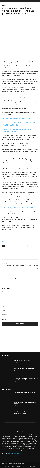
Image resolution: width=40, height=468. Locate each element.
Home (3, 3)
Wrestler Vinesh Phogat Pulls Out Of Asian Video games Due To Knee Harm (29, 267)
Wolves (14, 247)
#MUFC (5, 125)
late (25, 246)
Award (11, 246)
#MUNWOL (14, 125)
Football (7, 3)
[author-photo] (20, 276)
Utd (7, 247)
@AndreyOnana (29, 123)
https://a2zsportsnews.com (20, 280)
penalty (3, 247)
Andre (7, 246)
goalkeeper (21, 246)
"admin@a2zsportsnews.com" (14, 453)
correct (15, 246)
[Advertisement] (20, 340)
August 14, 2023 (27, 208)
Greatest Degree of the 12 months (10, 265)
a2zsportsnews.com (7, 16)
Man (29, 246)
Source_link (4, 241)
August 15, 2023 (9, 131)
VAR (11, 247)
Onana (33, 246)
